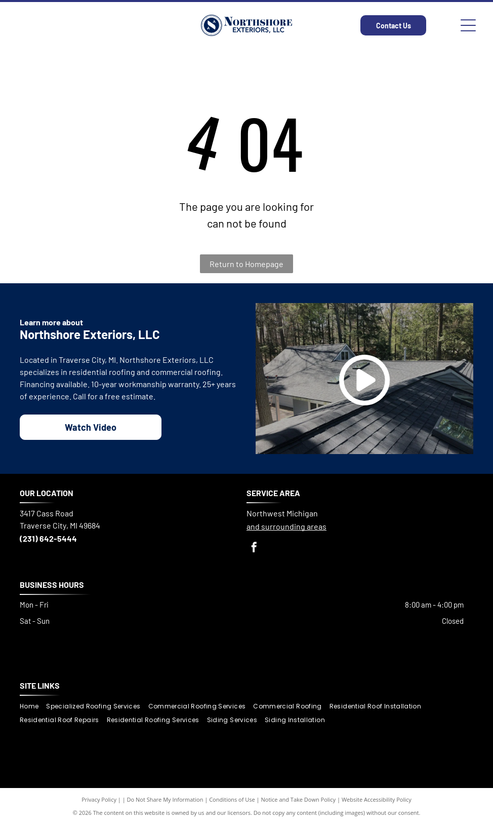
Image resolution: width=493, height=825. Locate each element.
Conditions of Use (232, 799)
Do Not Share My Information (165, 799)
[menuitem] (33, 707)
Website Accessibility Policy (377, 799)
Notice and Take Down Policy (298, 799)
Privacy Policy (98, 799)
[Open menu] (468, 25)
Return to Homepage (246, 264)
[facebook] (254, 548)
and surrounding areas (286, 526)
